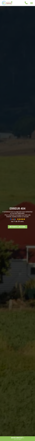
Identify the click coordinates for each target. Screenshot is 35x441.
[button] (31, 3)
